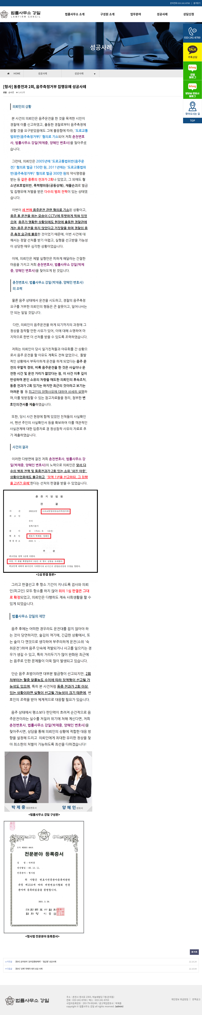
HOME (17, 73)
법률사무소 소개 (75, 14)
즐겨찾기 (196, 3)
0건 (11, 92)
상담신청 (188, 14)
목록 (194, 952)
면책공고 (196, 999)
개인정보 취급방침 (179, 999)
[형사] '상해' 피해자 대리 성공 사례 (28, 968)
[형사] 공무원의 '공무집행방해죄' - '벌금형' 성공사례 (35, 961)
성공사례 (162, 14)
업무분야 (135, 14)
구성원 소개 (107, 14)
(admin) (119, 1006)
